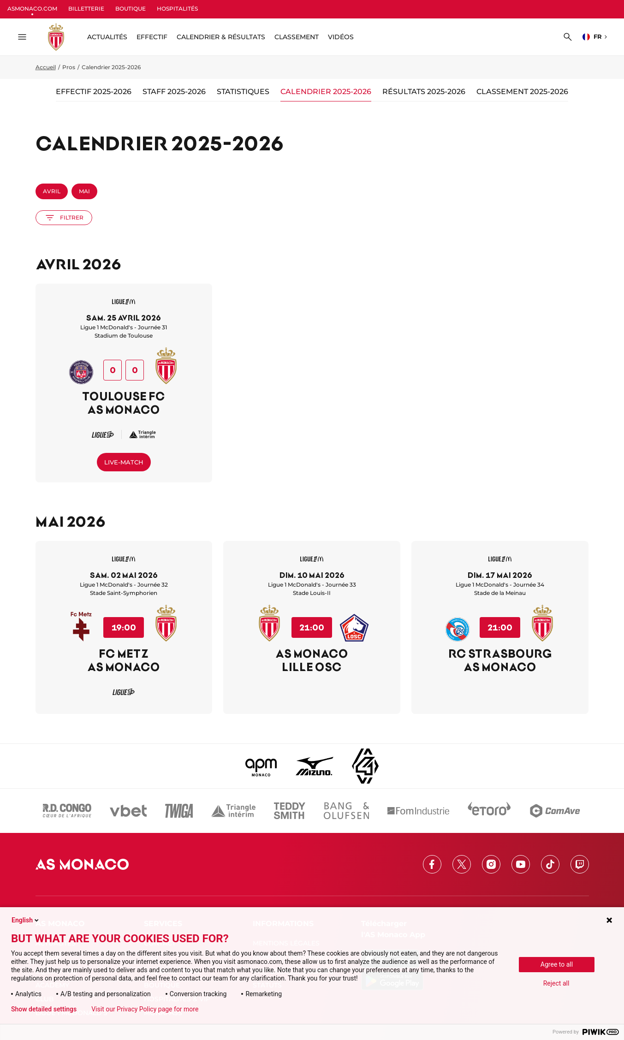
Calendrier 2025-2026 (325, 91)
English (26, 920)
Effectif (152, 37)
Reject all (556, 983)
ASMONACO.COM (32, 8)
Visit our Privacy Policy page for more (144, 1009)
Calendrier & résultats (221, 37)
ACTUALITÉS (107, 37)
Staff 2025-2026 (174, 91)
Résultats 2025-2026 (423, 91)
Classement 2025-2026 (522, 91)
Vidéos (341, 37)
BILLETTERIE (86, 8)
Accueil (46, 67)
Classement (296, 37)
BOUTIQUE (130, 8)
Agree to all (557, 964)
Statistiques (243, 91)
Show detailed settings (44, 1009)
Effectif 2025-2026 (93, 91)
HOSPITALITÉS (177, 8)
